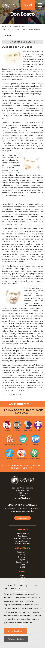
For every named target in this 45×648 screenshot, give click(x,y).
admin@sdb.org (22, 498)
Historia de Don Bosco (10, 29)
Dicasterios (22, 557)
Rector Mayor (22, 552)
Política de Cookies (16, 639)
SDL (9, 465)
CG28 (22, 564)
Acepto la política (15, 631)
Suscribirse (22, 518)
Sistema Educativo (22, 541)
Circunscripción (22, 562)
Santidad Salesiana (22, 538)
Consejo (22, 554)
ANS (2, 465)
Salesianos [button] (22, 529)
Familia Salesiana (22, 543)
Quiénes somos (22, 533)
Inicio (4, 27)
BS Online (37, 465)
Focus (22, 578)
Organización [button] (22, 548)
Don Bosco (25, 27)
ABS (17, 468)
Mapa (22, 575)
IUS (24, 468)
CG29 (28, 5)
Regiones (22, 559)
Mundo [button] (22, 571)
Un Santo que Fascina (31, 29)
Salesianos (13, 27)
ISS (12, 468)
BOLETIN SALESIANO (21, 465)
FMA (30, 468)
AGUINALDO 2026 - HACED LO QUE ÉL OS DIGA (23, 411)
